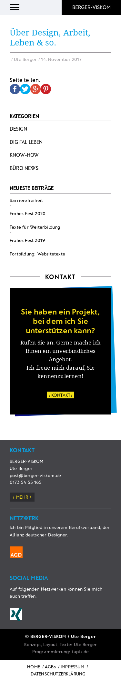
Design (18, 128)
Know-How (24, 155)
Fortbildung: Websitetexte (37, 253)
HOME (33, 666)
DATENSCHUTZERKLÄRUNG (58, 673)
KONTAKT (60, 395)
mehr (22, 497)
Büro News (24, 168)
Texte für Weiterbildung (35, 227)
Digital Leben (26, 142)
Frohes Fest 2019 (27, 240)
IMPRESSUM (72, 666)
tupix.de (80, 651)
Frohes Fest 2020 (27, 213)
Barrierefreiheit (26, 200)
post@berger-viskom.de (35, 475)
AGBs (50, 666)
